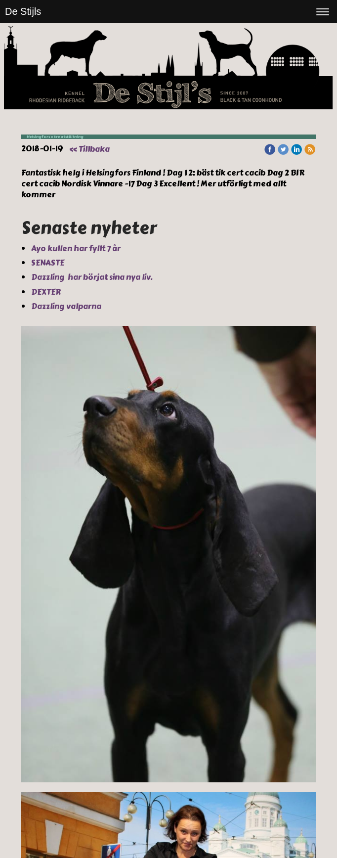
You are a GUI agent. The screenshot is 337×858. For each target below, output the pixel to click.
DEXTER (46, 292)
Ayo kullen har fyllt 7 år (76, 248)
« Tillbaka (89, 149)
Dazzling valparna (67, 306)
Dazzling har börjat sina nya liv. (92, 277)
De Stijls (23, 11)
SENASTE (48, 263)
